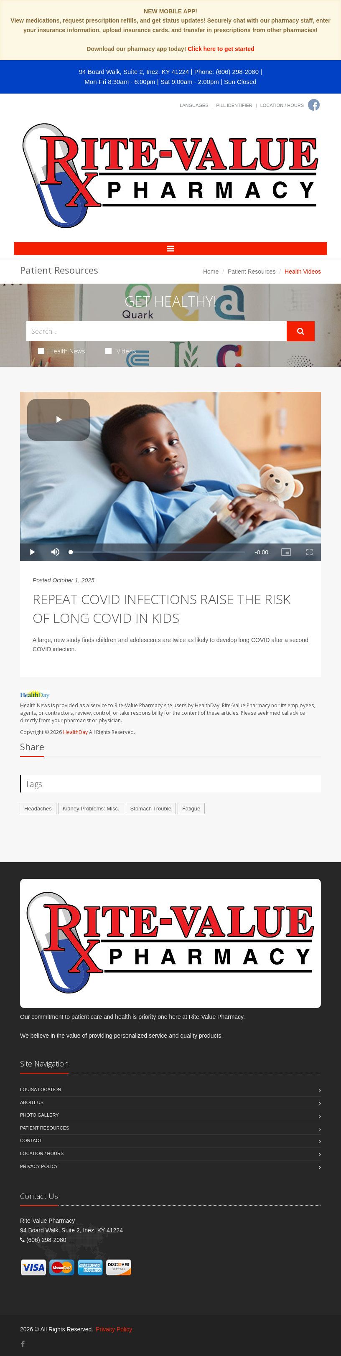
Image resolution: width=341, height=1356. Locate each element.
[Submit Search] (301, 331)
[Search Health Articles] (156, 331)
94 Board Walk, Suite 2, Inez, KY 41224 (134, 71)
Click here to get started (221, 49)
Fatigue (191, 808)
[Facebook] (314, 105)
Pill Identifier (234, 105)
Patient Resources (251, 271)
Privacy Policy (39, 1166)
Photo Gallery (39, 1114)
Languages (194, 105)
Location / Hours (282, 105)
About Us (31, 1102)
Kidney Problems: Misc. (91, 808)
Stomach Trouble (150, 808)
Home (211, 271)
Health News (61, 351)
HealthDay (75, 732)
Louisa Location (40, 1089)
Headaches (38, 808)
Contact (31, 1140)
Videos (120, 351)
